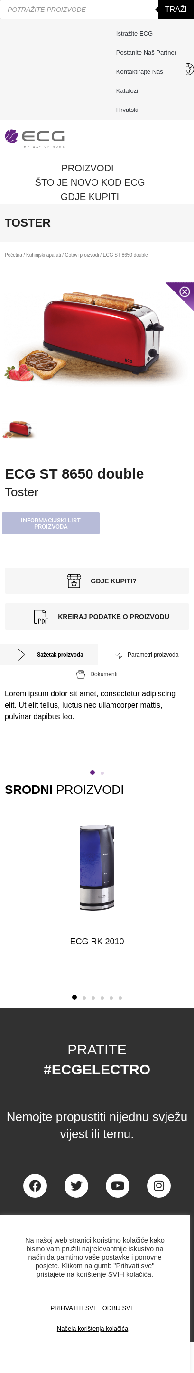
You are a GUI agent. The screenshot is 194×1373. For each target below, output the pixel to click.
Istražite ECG (134, 33)
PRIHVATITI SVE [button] (73, 1308)
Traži (176, 9)
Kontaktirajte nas (142, 72)
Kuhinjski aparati (43, 255)
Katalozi (127, 90)
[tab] (49, 654)
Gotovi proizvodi (82, 255)
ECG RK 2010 (97, 941)
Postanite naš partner (146, 52)
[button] (51, 523)
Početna (13, 255)
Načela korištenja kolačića (92, 1328)
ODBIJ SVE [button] (118, 1308)
